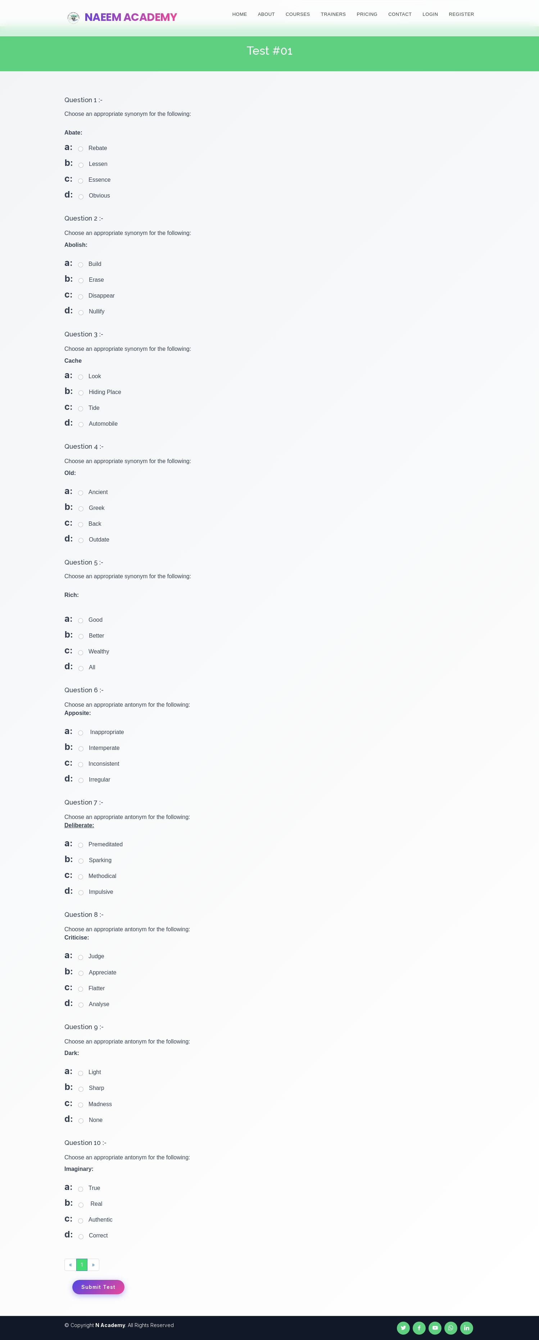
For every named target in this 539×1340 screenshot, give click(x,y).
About (266, 14)
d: (68, 194)
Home (239, 14)
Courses (298, 14)
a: (68, 146)
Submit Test (98, 1287)
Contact (400, 14)
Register (461, 14)
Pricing (367, 14)
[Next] (93, 1265)
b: (68, 162)
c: (68, 178)
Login (430, 14)
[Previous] (70, 1265)
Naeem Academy (120, 17)
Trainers (333, 14)
